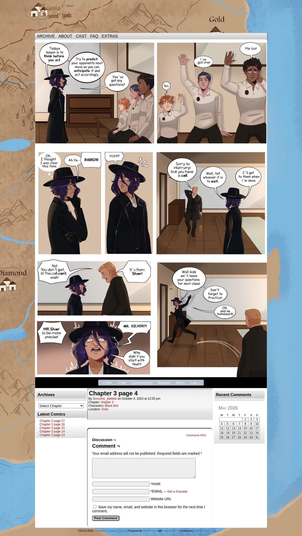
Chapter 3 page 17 (52, 421)
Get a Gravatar (177, 491)
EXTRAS (110, 36)
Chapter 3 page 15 (52, 428)
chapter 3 (107, 402)
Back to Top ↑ (210, 530)
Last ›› (196, 383)
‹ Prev (121, 383)
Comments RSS (196, 435)
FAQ (94, 36)
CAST (81, 36)
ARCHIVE (46, 36)
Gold (105, 409)
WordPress (150, 530)
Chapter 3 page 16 (52, 424)
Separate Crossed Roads (57, 18)
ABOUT (65, 36)
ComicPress (170, 530)
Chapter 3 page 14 (52, 431)
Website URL (161, 499)
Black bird (111, 405)
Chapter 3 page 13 (52, 435)
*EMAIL (169, 491)
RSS (197, 530)
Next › (180, 383)
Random (164, 383)
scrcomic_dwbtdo (105, 398)
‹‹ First (107, 383)
